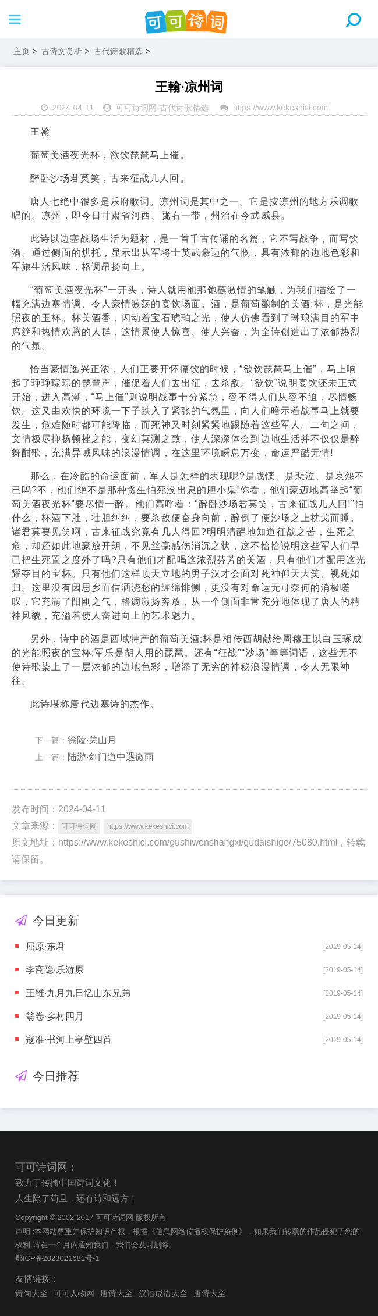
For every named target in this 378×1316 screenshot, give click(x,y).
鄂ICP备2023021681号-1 (57, 1258)
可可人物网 (74, 1293)
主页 (21, 51)
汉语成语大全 (163, 1293)
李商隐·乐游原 (55, 970)
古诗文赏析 (61, 51)
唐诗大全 (116, 1293)
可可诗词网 (136, 107)
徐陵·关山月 (92, 740)
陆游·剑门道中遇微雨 (111, 757)
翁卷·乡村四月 (55, 1016)
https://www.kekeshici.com (280, 107)
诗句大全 (31, 1293)
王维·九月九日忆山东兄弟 (78, 993)
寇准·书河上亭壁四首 (69, 1039)
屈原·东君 (45, 946)
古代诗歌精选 (118, 51)
